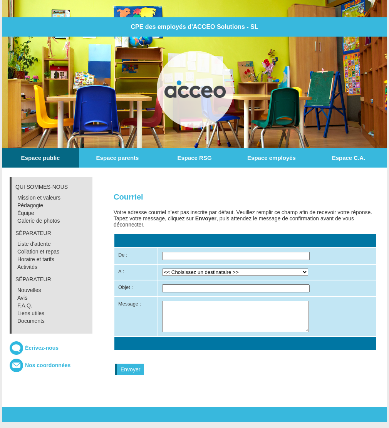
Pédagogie (30, 205)
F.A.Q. (24, 305)
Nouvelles (29, 290)
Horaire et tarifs (35, 259)
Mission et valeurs (38, 198)
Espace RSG (194, 157)
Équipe (25, 213)
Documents (31, 321)
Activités (27, 267)
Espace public (40, 157)
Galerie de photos (38, 221)
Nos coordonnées (47, 365)
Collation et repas (38, 251)
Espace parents (117, 157)
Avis (22, 298)
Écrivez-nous (42, 348)
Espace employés (271, 157)
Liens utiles (30, 313)
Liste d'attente (34, 244)
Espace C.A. (349, 157)
